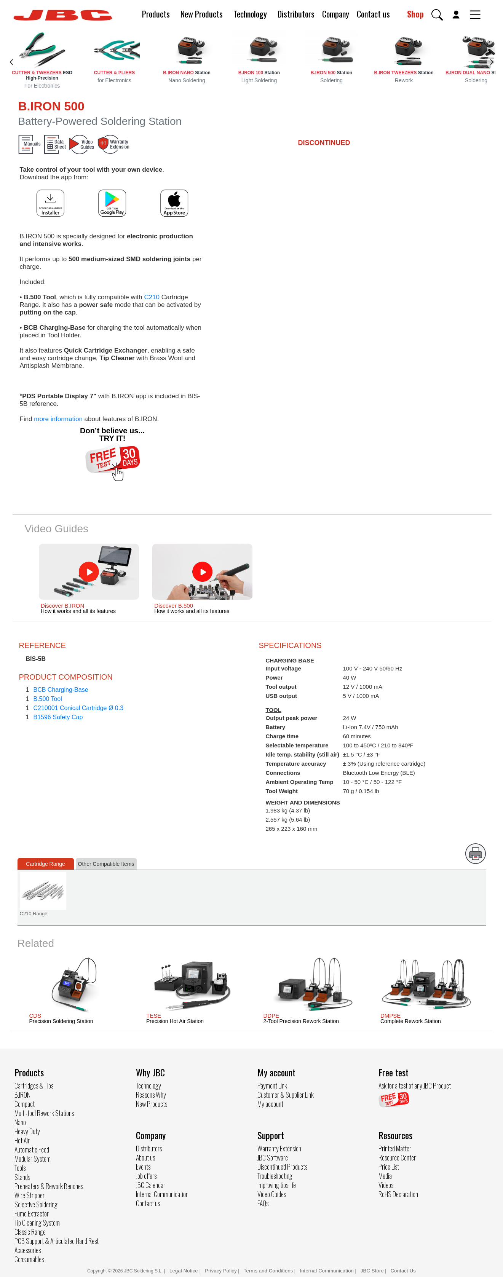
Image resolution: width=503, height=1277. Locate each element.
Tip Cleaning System (37, 1223)
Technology (250, 14)
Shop (415, 14)
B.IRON (22, 1095)
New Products (201, 14)
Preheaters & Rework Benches (48, 1186)
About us (145, 1157)
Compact (24, 1104)
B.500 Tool (48, 699)
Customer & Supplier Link (285, 1095)
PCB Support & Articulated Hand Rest (56, 1241)
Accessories (27, 1250)
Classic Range (30, 1232)
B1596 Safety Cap (58, 717)
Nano (20, 1122)
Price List (388, 1167)
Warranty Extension (279, 1148)
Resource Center (397, 1157)
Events (143, 1167)
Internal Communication (162, 1194)
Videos (385, 1185)
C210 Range (34, 913)
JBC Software (272, 1157)
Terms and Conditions (268, 1271)
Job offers (146, 1176)
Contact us (373, 14)
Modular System (32, 1159)
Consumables (29, 1259)
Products (156, 14)
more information (58, 419)
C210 (152, 297)
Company (335, 14)
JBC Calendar (150, 1185)
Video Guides (271, 1194)
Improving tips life (276, 1185)
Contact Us (403, 1271)
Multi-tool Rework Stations (44, 1113)
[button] (437, 14)
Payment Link (272, 1085)
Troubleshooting (274, 1176)
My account (270, 1104)
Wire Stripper (29, 1195)
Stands (22, 1177)
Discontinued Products (282, 1167)
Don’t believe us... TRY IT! (112, 434)
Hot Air (22, 1140)
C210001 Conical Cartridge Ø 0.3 (79, 708)
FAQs (262, 1203)
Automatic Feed (31, 1149)
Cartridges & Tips (33, 1085)
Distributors (296, 14)
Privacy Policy (221, 1271)
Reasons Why (151, 1095)
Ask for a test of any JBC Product (414, 1085)
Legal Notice (184, 1271)
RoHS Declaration (398, 1194)
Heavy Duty (27, 1131)
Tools (20, 1168)
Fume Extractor (31, 1213)
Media (385, 1176)
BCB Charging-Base (61, 689)
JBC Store (372, 1271)
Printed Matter (394, 1148)
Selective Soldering (35, 1204)
